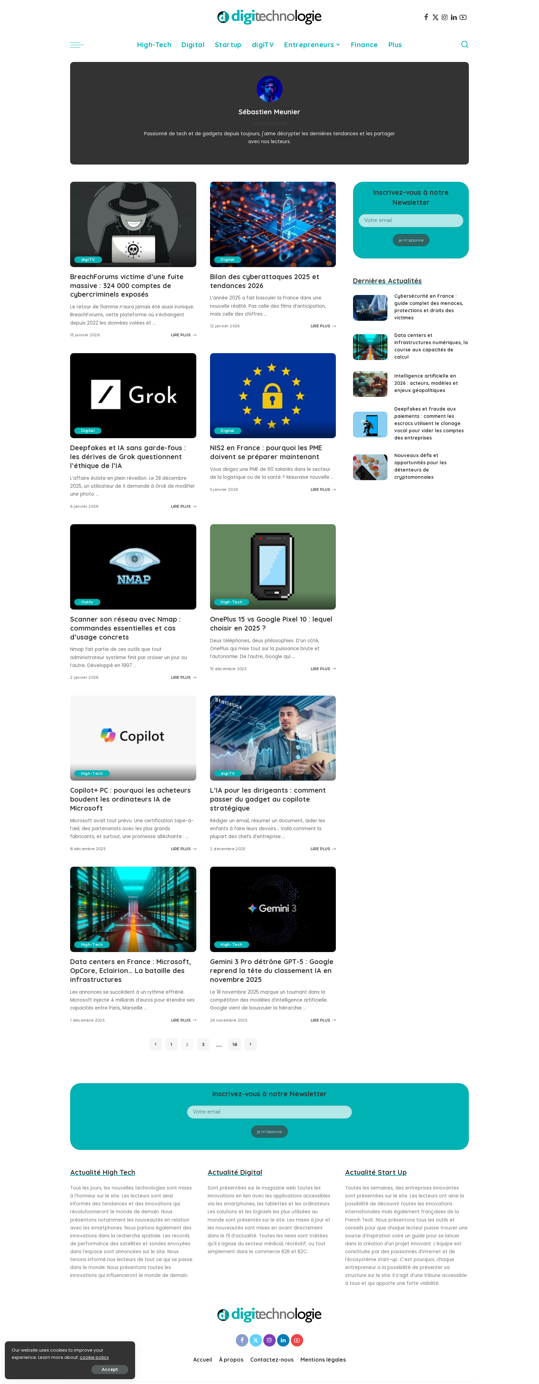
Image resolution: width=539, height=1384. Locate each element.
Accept (83, 1369)
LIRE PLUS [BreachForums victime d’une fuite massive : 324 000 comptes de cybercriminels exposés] (183, 334)
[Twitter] (435, 17)
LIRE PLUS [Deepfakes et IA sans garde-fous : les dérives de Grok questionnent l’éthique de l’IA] (183, 504)
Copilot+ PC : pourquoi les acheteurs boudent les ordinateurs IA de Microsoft (131, 796)
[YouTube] (463, 17)
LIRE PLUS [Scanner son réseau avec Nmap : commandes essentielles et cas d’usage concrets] (183, 675)
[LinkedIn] (454, 17)
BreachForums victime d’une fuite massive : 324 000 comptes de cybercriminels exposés (127, 285)
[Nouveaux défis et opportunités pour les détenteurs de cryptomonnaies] (370, 467)
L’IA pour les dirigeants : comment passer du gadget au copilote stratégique (268, 796)
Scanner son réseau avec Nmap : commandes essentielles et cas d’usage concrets (125, 626)
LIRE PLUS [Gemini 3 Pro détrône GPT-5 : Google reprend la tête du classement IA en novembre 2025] (323, 1015)
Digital (227, 259)
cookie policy (26, 1357)
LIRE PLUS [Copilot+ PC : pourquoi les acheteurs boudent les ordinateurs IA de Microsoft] (183, 845)
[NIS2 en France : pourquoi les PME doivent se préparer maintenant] (273, 394)
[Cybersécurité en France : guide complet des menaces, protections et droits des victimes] (370, 308)
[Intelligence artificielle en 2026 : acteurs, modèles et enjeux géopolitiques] (370, 384)
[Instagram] (444, 17)
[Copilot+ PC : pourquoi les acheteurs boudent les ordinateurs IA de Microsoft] (133, 735)
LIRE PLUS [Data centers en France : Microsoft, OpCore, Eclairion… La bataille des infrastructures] (183, 1015)
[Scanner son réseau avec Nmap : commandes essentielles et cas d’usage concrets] (133, 565)
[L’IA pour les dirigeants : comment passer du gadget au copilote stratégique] (273, 735)
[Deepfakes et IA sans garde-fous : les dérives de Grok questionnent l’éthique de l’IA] (133, 394)
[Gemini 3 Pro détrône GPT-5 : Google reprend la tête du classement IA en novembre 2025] (273, 906)
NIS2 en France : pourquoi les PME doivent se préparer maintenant (266, 451)
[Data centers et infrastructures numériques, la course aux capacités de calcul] (370, 347)
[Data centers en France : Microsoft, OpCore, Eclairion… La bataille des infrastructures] (133, 906)
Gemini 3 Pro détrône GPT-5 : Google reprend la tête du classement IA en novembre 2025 (272, 967)
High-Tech (232, 600)
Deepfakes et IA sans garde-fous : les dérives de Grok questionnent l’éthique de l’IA (128, 455)
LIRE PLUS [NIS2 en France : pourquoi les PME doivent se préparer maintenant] (323, 488)
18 (234, 1040)
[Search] (465, 44)
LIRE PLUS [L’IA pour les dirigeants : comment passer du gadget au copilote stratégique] (323, 845)
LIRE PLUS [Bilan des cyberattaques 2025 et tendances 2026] (323, 325)
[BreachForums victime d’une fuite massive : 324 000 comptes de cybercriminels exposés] (133, 224)
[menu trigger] (80, 44)
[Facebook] (426, 17)
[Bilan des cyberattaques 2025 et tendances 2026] (273, 224)
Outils (87, 600)
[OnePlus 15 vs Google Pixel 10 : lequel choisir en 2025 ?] (273, 565)
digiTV (88, 259)
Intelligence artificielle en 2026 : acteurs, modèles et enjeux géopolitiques (426, 383)
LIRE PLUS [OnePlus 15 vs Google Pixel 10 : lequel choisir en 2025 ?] (323, 666)
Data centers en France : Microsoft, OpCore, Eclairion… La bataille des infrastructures (130, 967)
